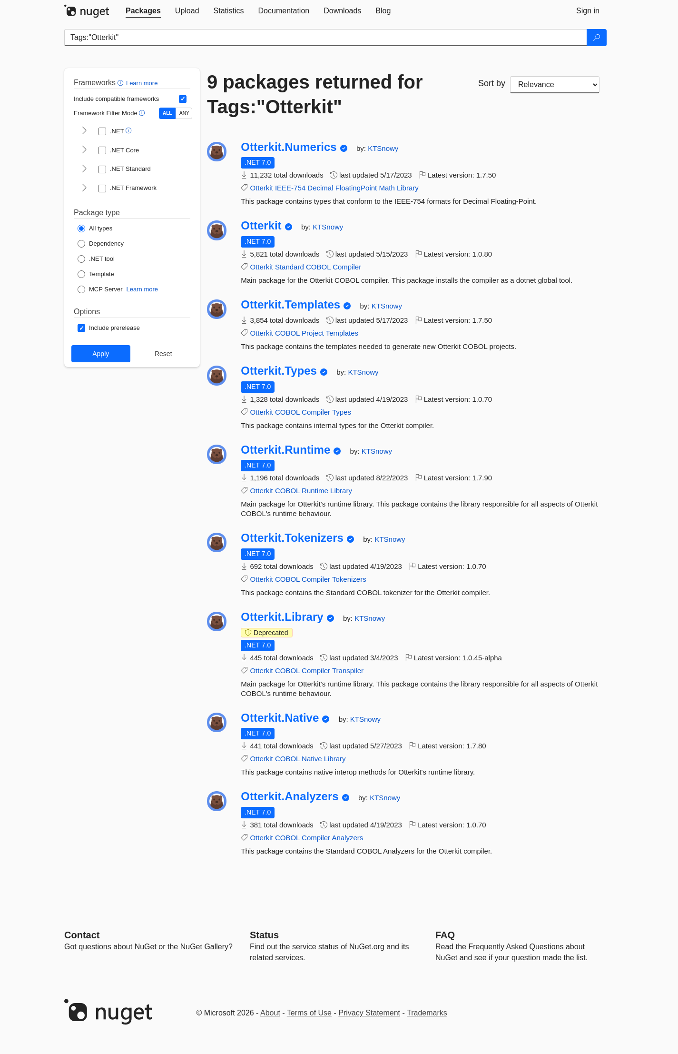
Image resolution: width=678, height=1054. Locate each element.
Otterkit (261, 188)
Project (313, 333)
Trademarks (427, 1013)
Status (264, 935)
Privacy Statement (369, 1013)
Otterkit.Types (279, 371)
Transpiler (348, 670)
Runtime (315, 491)
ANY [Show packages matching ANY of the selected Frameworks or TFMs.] (184, 113)
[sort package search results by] (554, 84)
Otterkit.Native (280, 718)
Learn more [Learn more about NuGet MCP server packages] (142, 289)
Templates (342, 333)
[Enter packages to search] (325, 37)
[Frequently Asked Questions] (445, 935)
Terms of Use (309, 1013)
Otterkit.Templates (290, 304)
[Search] (597, 37)
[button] (122, 83)
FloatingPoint (356, 188)
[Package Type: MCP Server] (100, 289)
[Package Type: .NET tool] (96, 259)
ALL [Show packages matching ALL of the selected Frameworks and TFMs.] (167, 113)
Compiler (347, 267)
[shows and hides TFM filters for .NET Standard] (84, 169)
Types (341, 412)
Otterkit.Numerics (288, 147)
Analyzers (347, 838)
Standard (289, 267)
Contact (81, 935)
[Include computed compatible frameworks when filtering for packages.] (182, 99)
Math (386, 188)
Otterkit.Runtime (285, 450)
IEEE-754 (290, 188)
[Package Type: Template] (96, 274)
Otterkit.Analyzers (289, 796)
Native (312, 759)
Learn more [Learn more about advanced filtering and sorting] (141, 83)
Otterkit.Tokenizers (292, 538)
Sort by (491, 83)
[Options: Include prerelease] (109, 328)
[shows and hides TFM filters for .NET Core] (84, 150)
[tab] (143, 10)
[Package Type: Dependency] (101, 243)
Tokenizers (349, 579)
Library (408, 188)
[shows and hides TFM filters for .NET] (84, 131)
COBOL (318, 267)
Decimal (320, 188)
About (270, 1013)
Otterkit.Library (282, 617)
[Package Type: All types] (95, 228)
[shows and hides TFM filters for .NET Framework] (84, 188)
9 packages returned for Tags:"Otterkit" (315, 94)
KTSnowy (383, 148)
